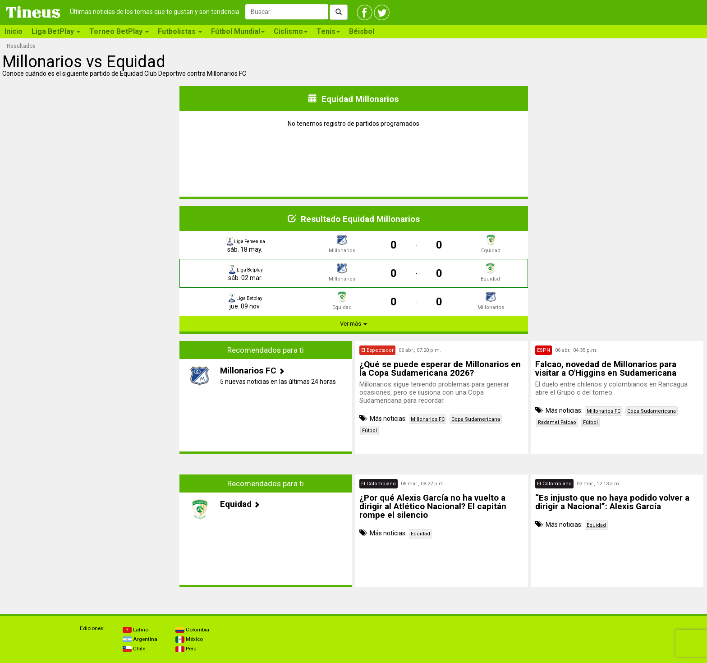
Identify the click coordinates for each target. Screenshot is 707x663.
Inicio (14, 31)
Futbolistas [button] (180, 31)
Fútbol (369, 430)
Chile (134, 648)
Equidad (420, 534)
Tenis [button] (328, 31)
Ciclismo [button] (291, 31)
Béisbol (361, 31)
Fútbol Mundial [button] (238, 31)
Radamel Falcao (557, 422)
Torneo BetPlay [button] (119, 31)
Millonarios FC (428, 419)
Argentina (140, 639)
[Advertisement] (90, 397)
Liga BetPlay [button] (56, 31)
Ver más (353, 323)
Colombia (192, 629)
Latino (135, 629)
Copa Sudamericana (475, 419)
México (189, 639)
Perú (186, 648)
